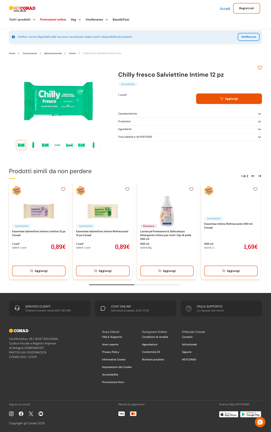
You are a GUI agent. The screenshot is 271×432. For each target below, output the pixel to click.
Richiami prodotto (153, 359)
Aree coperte (110, 344)
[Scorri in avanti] (259, 175)
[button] (260, 422)
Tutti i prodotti (19, 19)
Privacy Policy (110, 352)
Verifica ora (248, 37)
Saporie (186, 352)
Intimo (72, 53)
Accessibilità (110, 374)
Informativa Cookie (113, 359)
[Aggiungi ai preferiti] (259, 68)
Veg (73, 19)
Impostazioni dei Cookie (117, 367)
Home (12, 53)
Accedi (225, 8)
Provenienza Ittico (113, 382)
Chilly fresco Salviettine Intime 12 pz (102, 53)
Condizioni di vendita (155, 337)
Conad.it (187, 337)
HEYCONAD (189, 359)
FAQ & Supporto (112, 337)
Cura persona (29, 53)
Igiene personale (53, 53)
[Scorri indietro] (252, 175)
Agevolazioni (150, 344)
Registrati (246, 8)
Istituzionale (189, 344)
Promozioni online (53, 19)
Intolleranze (94, 19)
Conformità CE (151, 352)
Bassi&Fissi (121, 19)
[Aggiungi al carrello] (229, 98)
